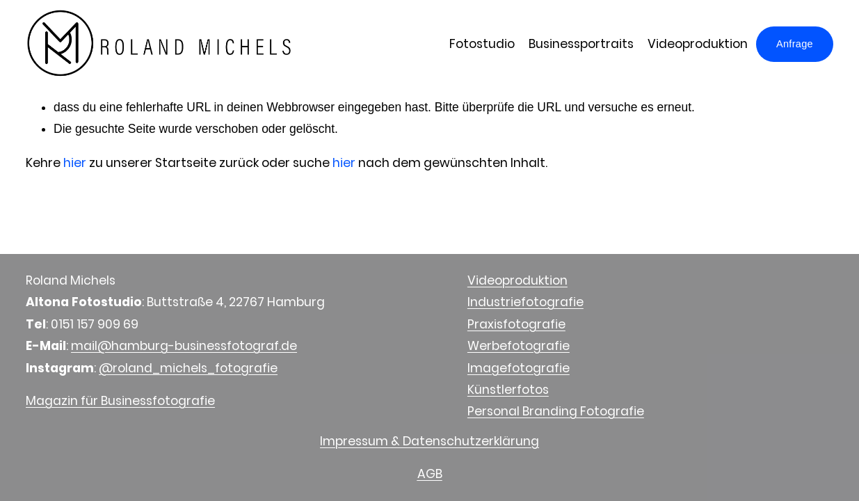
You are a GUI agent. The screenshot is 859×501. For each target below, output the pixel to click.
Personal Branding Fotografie (555, 411)
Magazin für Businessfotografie (120, 400)
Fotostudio (482, 43)
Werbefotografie (518, 345)
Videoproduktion (698, 43)
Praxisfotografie (516, 324)
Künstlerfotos (508, 389)
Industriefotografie (525, 302)
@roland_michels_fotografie (188, 368)
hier (74, 162)
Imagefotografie (518, 368)
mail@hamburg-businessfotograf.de (184, 345)
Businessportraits (581, 43)
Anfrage (794, 43)
